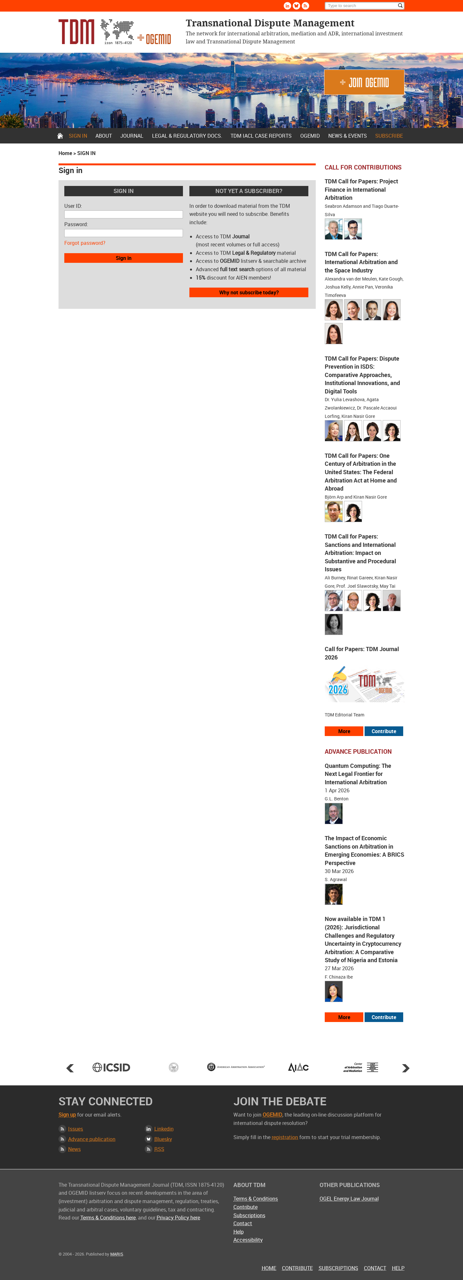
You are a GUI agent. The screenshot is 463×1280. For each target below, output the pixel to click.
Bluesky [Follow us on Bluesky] (296, 6)
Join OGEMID (364, 82)
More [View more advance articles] (344, 1017)
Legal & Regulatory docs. (187, 135)
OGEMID (310, 135)
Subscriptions (249, 1215)
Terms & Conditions (255, 1198)
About (103, 135)
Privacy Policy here (178, 1217)
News (74, 1149)
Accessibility (248, 1239)
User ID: (73, 205)
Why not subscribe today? (249, 292)
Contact (242, 1223)
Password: (76, 224)
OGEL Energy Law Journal (349, 1198)
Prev (70, 1068)
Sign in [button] (124, 258)
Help (238, 1231)
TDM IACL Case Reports (261, 135)
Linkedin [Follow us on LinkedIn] (287, 6)
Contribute (245, 1207)
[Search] (364, 6)
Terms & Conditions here (108, 1217)
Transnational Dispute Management (115, 31)
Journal (131, 135)
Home (60, 135)
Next (406, 1068)
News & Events (347, 135)
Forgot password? (84, 242)
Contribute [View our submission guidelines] (384, 731)
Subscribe (389, 135)
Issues (75, 1128)
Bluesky (163, 1139)
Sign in (78, 135)
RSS (159, 1149)
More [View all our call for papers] (344, 731)
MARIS (116, 1254)
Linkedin (164, 1128)
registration (285, 1137)
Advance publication (91, 1139)
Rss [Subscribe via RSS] (305, 6)
